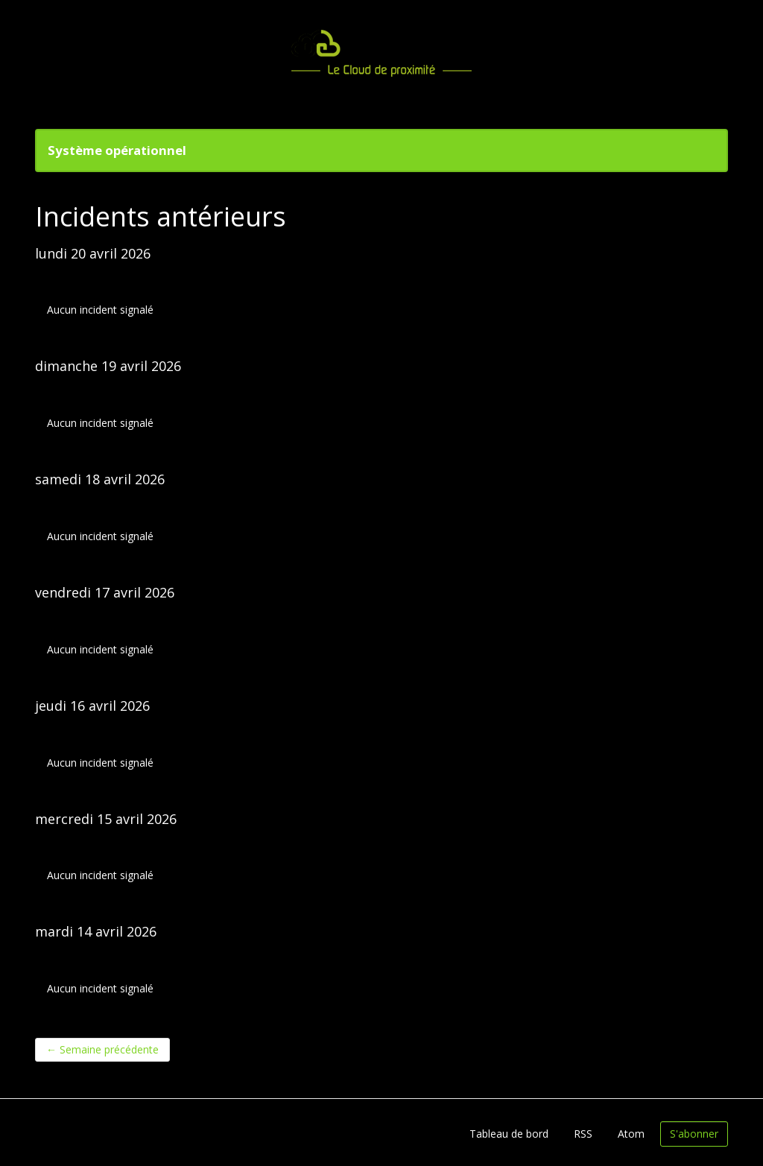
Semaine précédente (102, 1049)
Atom (631, 1134)
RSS (583, 1134)
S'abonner (694, 1134)
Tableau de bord (508, 1134)
